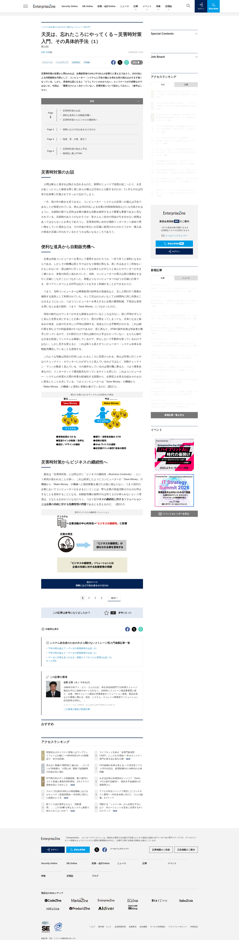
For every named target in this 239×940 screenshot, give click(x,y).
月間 (186, 85)
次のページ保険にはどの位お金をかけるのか (92, 584)
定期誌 (168, 6)
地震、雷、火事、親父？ (75, 139)
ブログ (95, 932)
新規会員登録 (174, 243)
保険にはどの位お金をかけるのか (79, 129)
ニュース (124, 6)
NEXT (115, 598)
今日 (163, 85)
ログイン (174, 251)
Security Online (70, 6)
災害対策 (76, 62)
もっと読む (51, 717)
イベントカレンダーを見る (174, 513)
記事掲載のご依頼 (161, 906)
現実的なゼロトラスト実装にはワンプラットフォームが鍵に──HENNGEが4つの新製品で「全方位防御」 (67, 811)
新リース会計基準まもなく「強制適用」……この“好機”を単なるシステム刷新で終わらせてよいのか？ (67, 863)
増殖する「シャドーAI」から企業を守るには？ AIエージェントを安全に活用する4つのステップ (120, 863)
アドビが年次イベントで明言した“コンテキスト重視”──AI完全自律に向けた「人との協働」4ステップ (121, 850)
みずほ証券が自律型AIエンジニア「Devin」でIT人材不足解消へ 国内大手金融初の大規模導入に (120, 837)
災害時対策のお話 (71, 110)
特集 (158, 6)
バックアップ (62, 62)
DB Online (87, 6)
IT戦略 (87, 62)
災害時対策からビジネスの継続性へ (80, 119)
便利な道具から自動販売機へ (77, 115)
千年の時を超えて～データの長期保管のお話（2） (73, 704)
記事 (136, 6)
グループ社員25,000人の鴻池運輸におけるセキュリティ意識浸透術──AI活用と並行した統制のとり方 (67, 850)
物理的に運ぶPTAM (72, 153)
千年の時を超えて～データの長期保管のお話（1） (73, 709)
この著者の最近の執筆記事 (77, 765)
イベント (147, 6)
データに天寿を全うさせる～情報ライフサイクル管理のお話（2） (80, 713)
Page (50, 129)
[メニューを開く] (25, 6)
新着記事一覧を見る (174, 415)
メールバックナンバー (174, 235)
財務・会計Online (106, 6)
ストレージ (47, 62)
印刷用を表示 (50, 685)
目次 (115, 101)
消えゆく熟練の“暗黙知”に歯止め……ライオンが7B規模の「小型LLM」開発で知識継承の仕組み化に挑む (67, 824)
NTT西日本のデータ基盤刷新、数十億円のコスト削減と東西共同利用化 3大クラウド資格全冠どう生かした (67, 837)
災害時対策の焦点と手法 (75, 149)
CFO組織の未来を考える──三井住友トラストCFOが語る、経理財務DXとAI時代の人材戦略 (120, 824)
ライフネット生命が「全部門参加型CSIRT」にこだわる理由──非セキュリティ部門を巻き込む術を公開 (120, 811)
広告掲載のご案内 (186, 906)
